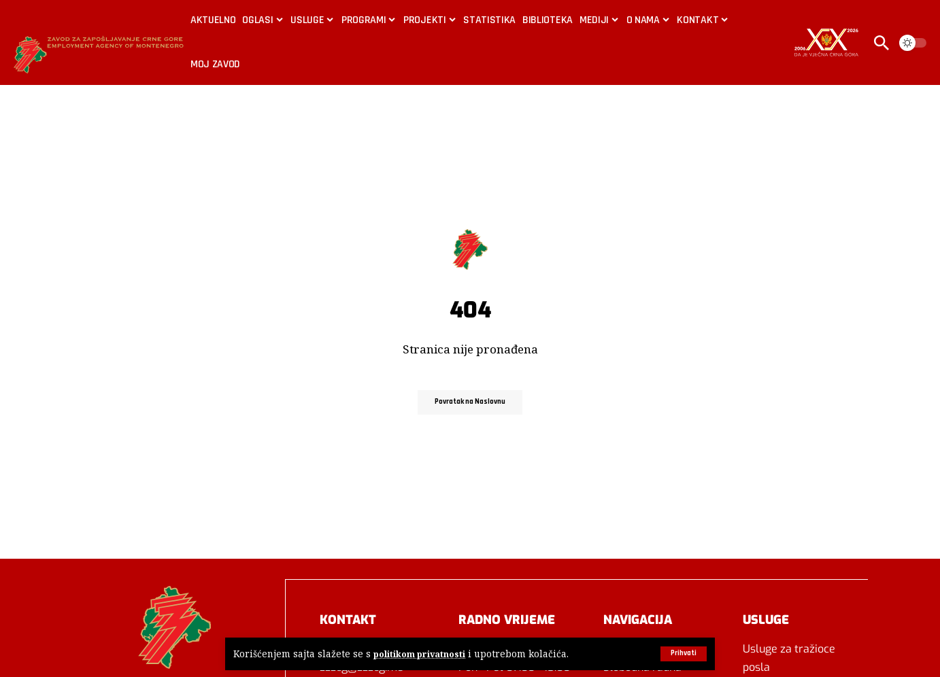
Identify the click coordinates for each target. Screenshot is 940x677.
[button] (681, 653)
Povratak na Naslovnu (470, 402)
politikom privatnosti (421, 654)
